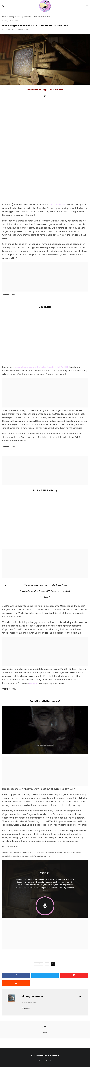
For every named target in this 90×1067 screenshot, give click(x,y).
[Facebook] (39, 1060)
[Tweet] (45, 975)
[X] (43, 1060)
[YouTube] (47, 1060)
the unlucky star (58, 204)
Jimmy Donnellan (8, 29)
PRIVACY (55, 1056)
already (33, 683)
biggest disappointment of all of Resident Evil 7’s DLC (40, 367)
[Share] (16, 975)
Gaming (5, 21)
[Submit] (16, 983)
